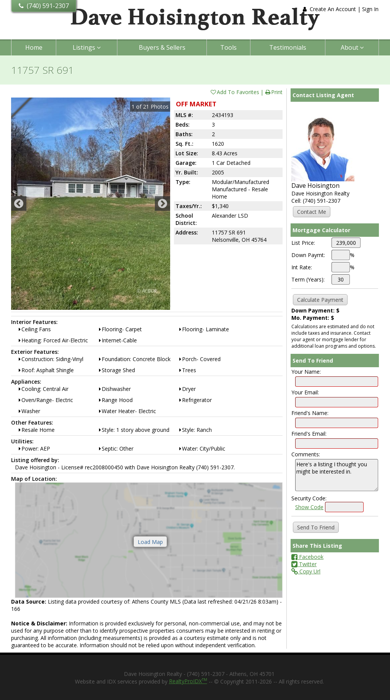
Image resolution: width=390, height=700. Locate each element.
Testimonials (287, 47)
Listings (87, 47)
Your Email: (305, 392)
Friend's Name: (309, 413)
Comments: (305, 454)
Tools (228, 47)
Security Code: (309, 498)
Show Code (309, 507)
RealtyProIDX (188, 681)
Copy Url (305, 571)
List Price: (303, 242)
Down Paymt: (308, 255)
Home (33, 47)
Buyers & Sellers (162, 47)
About (352, 47)
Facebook (307, 556)
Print (274, 92)
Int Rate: (301, 267)
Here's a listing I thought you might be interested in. (336, 475)
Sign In (370, 9)
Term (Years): (308, 279)
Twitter (304, 564)
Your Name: (306, 371)
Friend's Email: (309, 433)
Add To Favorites (234, 92)
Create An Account (333, 9)
